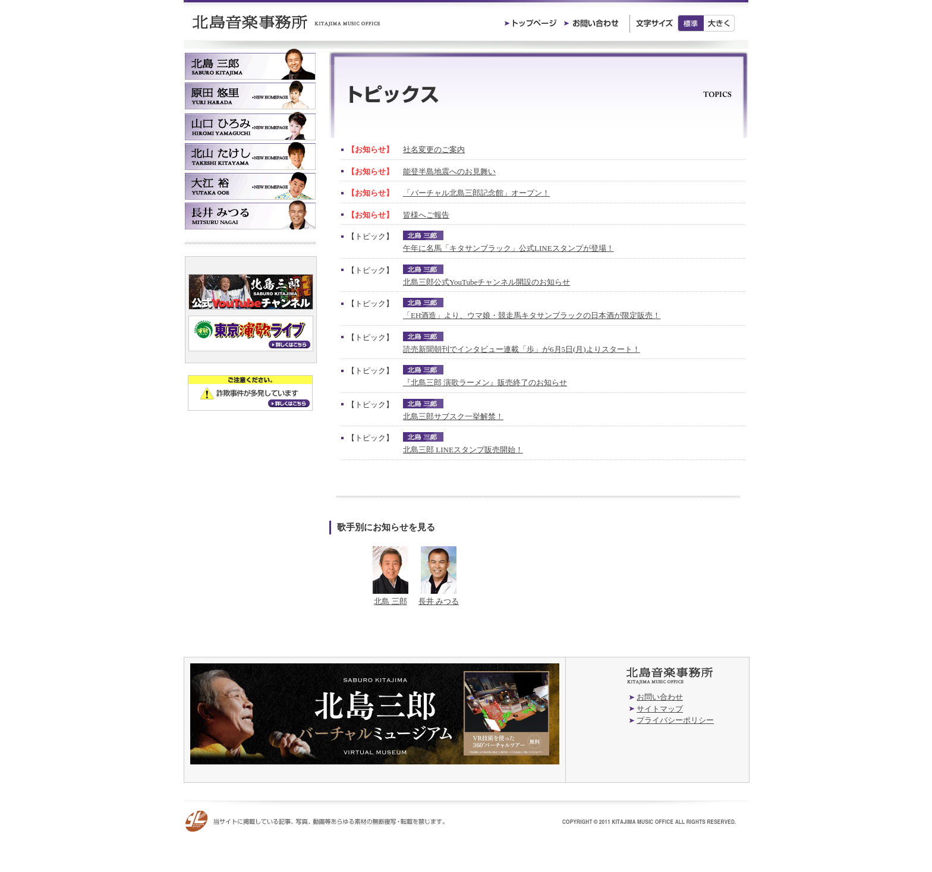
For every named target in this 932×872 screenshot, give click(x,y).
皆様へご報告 (426, 214)
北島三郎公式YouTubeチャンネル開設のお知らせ (486, 282)
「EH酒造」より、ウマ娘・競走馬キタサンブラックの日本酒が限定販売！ (531, 315)
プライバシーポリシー (675, 720)
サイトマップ (660, 708)
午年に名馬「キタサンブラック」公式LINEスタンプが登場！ (508, 248)
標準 (691, 23)
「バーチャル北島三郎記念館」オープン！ (476, 192)
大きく (719, 23)
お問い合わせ (660, 696)
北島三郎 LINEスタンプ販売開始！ (463, 449)
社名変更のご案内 (434, 149)
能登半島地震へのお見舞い (449, 171)
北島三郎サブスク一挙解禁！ (453, 416)
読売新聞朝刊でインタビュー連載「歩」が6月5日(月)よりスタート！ (521, 349)
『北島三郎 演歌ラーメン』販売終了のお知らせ (485, 382)
